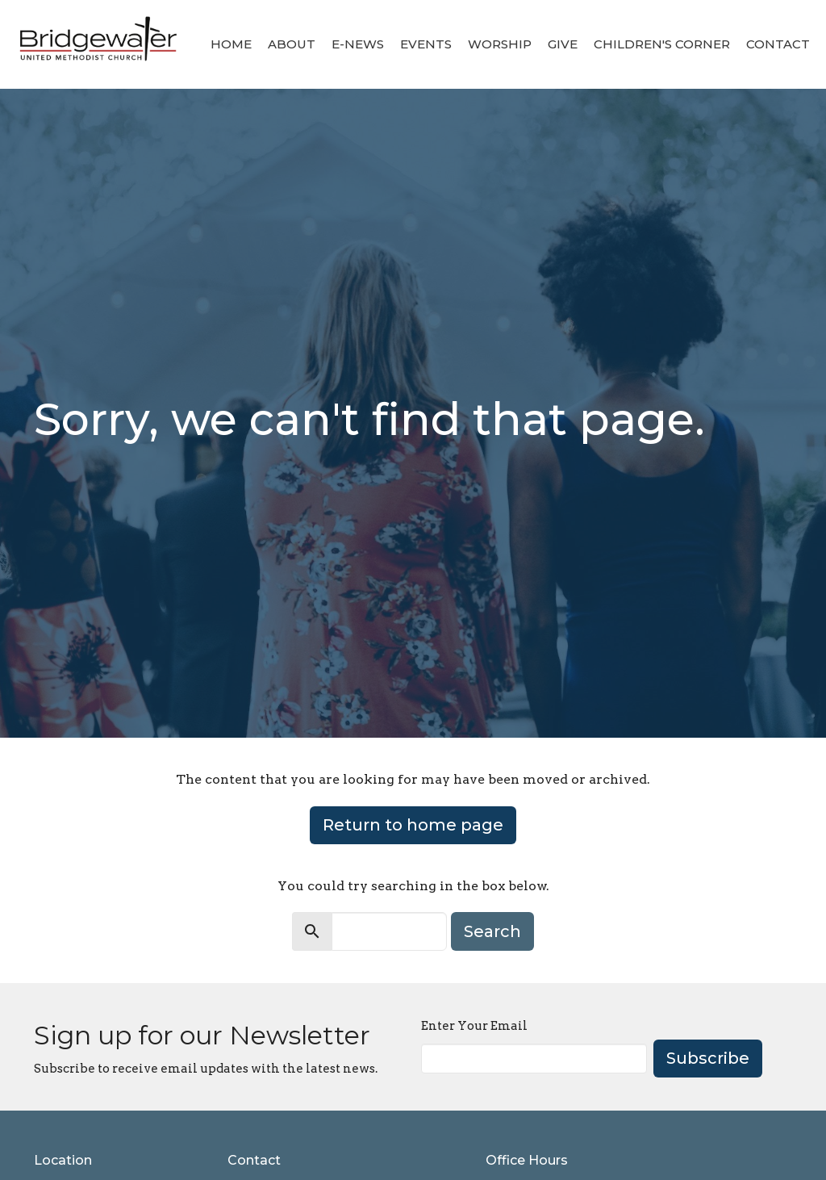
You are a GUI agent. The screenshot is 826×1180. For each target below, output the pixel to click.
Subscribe (707, 1058)
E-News (358, 44)
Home (231, 44)
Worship (500, 44)
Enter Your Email (474, 1026)
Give (563, 44)
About (291, 44)
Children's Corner (662, 44)
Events (426, 44)
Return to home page (413, 825)
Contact (778, 44)
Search (492, 931)
